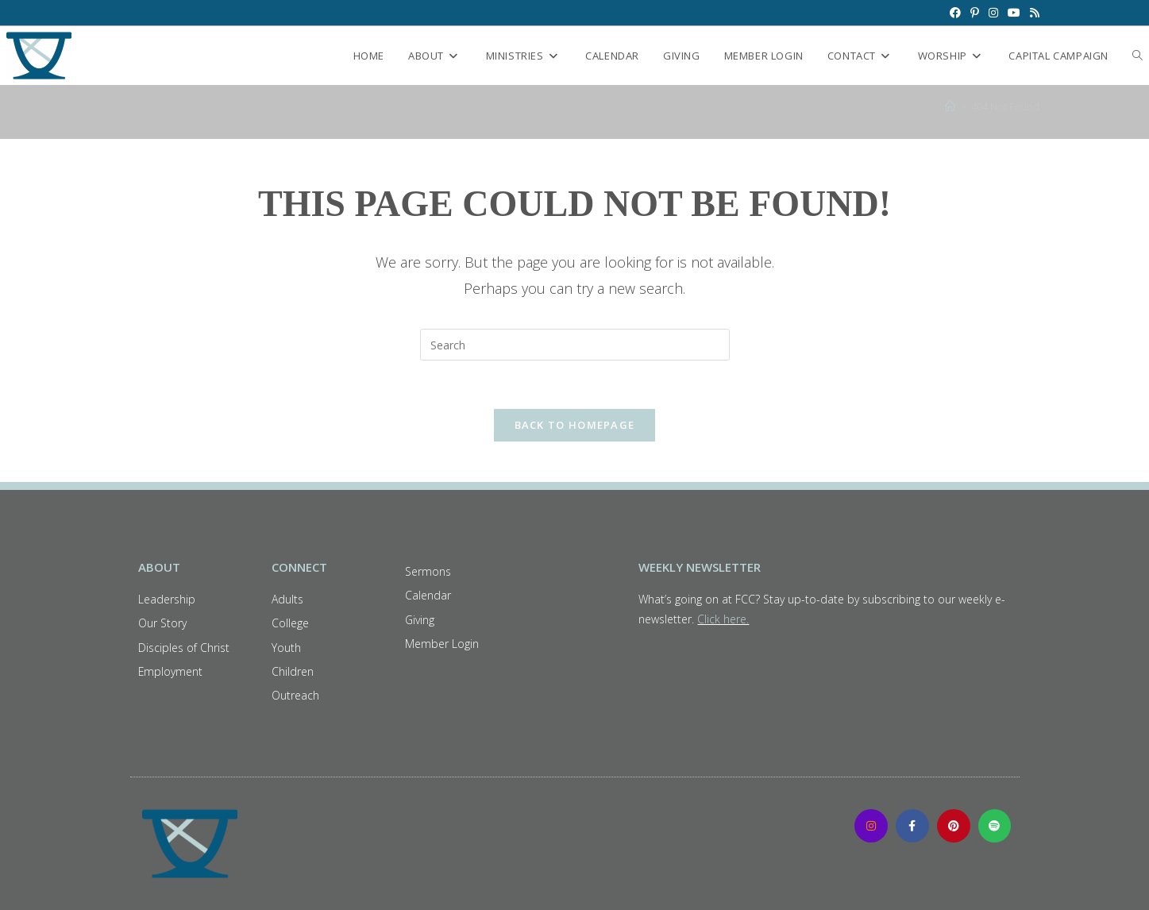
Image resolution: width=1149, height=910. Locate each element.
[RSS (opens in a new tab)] (1032, 13)
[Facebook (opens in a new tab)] (955, 13)
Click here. (723, 619)
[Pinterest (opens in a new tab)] (975, 13)
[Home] (950, 106)
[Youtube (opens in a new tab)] (1014, 13)
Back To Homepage (575, 425)
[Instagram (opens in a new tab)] (993, 13)
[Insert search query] (575, 345)
